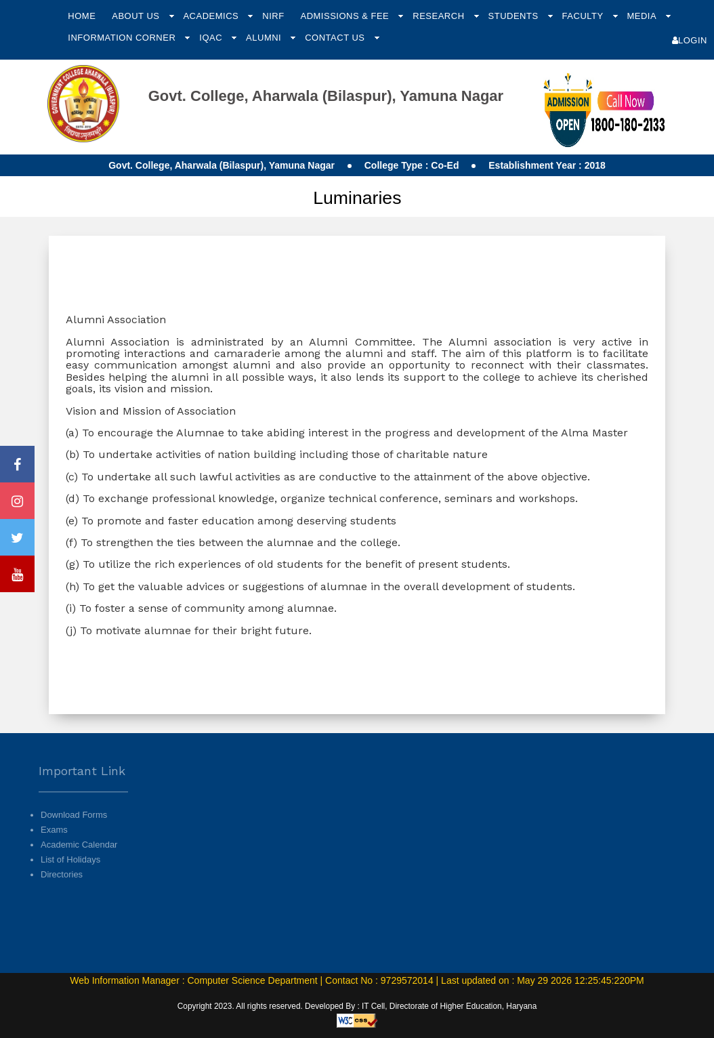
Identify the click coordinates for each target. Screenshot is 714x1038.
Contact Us (336, 38)
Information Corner (123, 38)
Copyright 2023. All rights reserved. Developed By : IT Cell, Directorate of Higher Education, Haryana (357, 1006)
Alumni (265, 38)
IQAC (212, 38)
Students (514, 16)
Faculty (584, 16)
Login (689, 40)
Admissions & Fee (346, 16)
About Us (137, 16)
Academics (212, 16)
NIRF (273, 16)
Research (440, 16)
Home (82, 16)
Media (642, 16)
